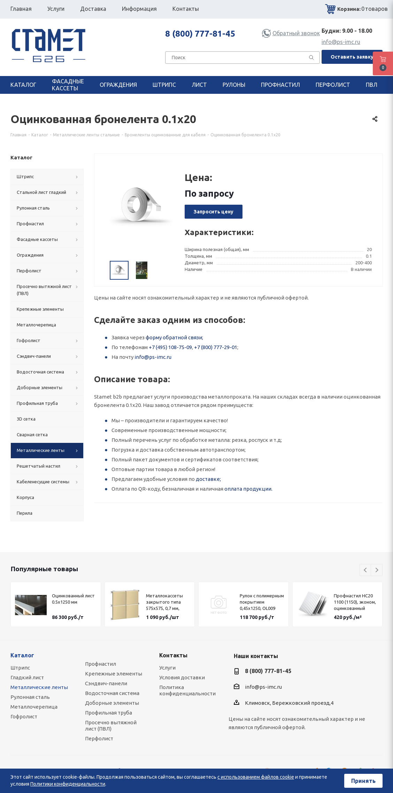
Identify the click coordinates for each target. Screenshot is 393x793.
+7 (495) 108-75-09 (170, 347)
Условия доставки (182, 677)
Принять (363, 781)
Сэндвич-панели (106, 683)
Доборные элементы (112, 703)
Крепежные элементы (113, 674)
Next (377, 570)
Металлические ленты (39, 687)
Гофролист (23, 716)
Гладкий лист (27, 677)
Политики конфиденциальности (67, 784)
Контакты (173, 655)
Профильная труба (108, 713)
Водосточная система (112, 693)
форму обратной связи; (174, 337)
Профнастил (100, 664)
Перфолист (99, 738)
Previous (365, 570)
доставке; (208, 479)
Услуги (167, 668)
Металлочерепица (33, 707)
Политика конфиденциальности (187, 690)
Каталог (22, 655)
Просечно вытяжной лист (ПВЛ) (111, 725)
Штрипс (20, 668)
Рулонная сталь (30, 697)
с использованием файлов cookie (255, 777)
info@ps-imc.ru (341, 42)
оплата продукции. (248, 489)
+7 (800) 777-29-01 (215, 347)
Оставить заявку (352, 57)
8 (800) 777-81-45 (200, 33)
